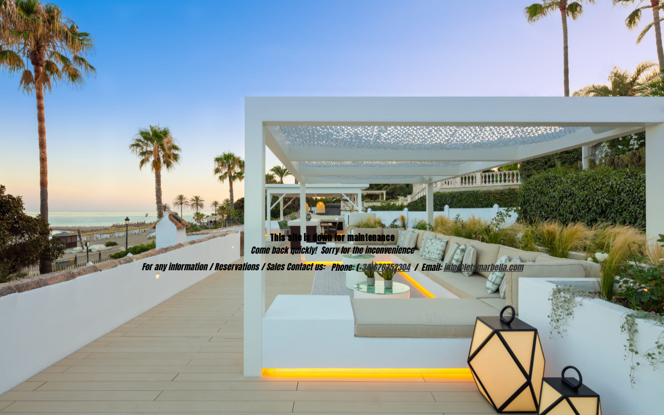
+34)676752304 (384, 267)
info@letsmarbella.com (483, 267)
